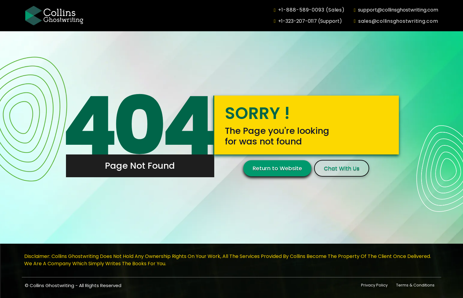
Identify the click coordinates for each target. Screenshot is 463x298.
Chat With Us (342, 168)
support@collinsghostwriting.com (396, 10)
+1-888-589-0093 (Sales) (309, 10)
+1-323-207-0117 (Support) (308, 21)
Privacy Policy (374, 285)
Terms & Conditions (415, 285)
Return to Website (277, 168)
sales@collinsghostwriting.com (396, 21)
